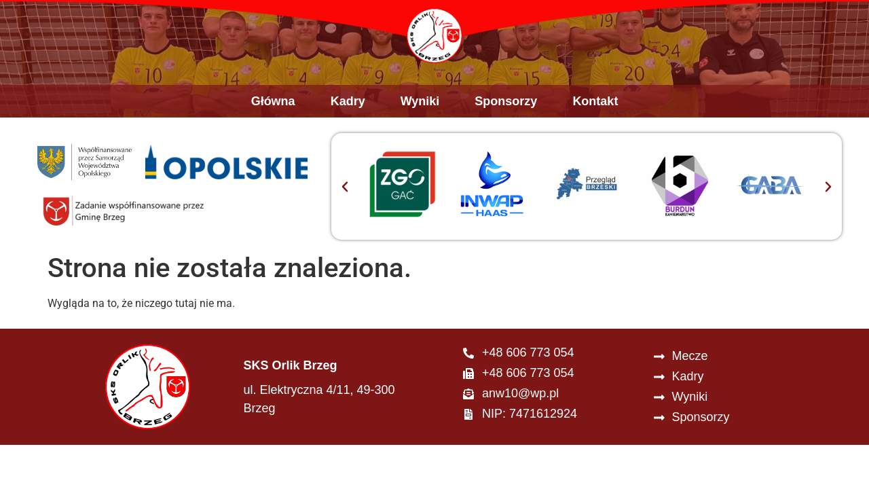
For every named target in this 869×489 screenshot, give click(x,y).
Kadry (348, 111)
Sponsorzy (506, 111)
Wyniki (420, 111)
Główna (273, 111)
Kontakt (595, 111)
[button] (345, 196)
